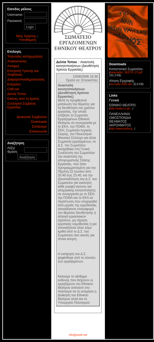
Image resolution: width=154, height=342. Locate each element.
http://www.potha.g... (122, 128)
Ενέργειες (14, 84)
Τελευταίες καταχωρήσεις (25, 56)
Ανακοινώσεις (17, 61)
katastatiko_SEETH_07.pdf (126, 72)
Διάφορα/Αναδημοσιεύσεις (26, 79)
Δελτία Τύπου (16, 94)
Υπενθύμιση (27, 40)
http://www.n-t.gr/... (121, 108)
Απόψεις (13, 66)
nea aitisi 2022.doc (121, 84)
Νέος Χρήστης (26, 36)
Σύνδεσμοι (39, 126)
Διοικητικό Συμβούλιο (32, 117)
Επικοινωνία (38, 131)
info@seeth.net (78, 334)
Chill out (13, 89)
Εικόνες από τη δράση (23, 99)
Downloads (39, 122)
